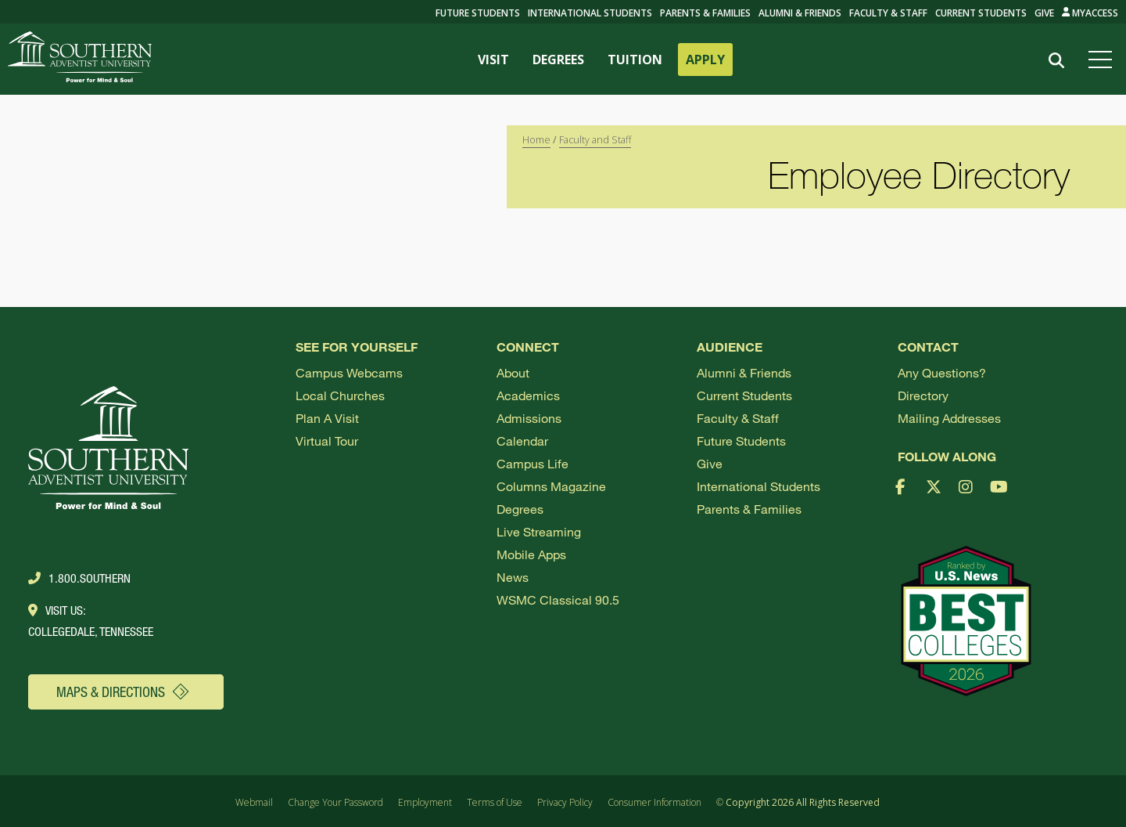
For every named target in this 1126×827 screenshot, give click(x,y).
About (513, 372)
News (513, 576)
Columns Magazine (551, 486)
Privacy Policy (565, 802)
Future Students (741, 440)
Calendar (522, 440)
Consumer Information (654, 802)
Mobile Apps (531, 554)
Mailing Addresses (949, 417)
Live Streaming (539, 531)
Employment (425, 802)
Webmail (254, 802)
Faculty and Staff (595, 139)
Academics (528, 395)
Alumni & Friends (799, 13)
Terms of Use (494, 802)
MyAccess (1090, 13)
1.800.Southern (79, 578)
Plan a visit (327, 417)
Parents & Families (705, 13)
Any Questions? (942, 372)
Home (536, 139)
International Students (590, 13)
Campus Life (532, 463)
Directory (923, 395)
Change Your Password (335, 802)
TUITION (635, 59)
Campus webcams (349, 372)
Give (1044, 13)
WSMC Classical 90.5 (558, 599)
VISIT (493, 59)
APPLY (705, 59)
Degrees (520, 508)
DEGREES (558, 59)
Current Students (981, 13)
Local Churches (340, 395)
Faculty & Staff (888, 13)
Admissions (529, 417)
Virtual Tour (327, 440)
